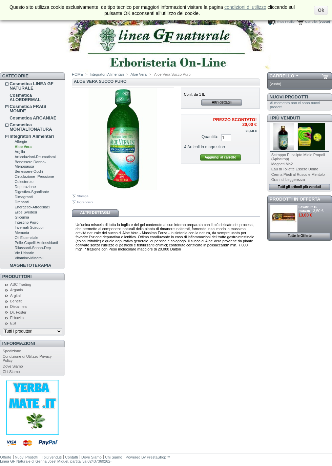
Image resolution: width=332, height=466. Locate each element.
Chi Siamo (11, 372)
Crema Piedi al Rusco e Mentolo (298, 174)
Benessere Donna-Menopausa (30, 164)
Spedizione (12, 351)
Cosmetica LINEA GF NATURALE (31, 86)
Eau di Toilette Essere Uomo (294, 169)
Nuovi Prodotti (289, 96)
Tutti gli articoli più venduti (299, 187)
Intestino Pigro (26, 222)
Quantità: (210, 136)
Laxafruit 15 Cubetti (307, 209)
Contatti (71, 457)
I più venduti (285, 117)
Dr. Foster (18, 312)
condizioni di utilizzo (245, 7)
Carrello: (311, 21)
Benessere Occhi (29, 171)
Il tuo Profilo (285, 21)
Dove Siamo (13, 366)
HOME (77, 74)
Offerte (5, 457)
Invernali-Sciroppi (29, 227)
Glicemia (22, 217)
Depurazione (25, 187)
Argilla (20, 152)
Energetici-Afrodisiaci (32, 207)
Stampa (82, 196)
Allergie (21, 141)
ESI (13, 323)
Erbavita (17, 318)
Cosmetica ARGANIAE (32, 117)
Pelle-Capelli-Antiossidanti (36, 243)
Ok (321, 10)
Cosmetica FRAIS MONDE (27, 108)
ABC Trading (20, 284)
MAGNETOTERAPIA (30, 265)
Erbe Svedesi (26, 212)
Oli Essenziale (26, 238)
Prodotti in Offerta (295, 199)
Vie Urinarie (24, 253)
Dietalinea (18, 306)
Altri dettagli (221, 102)
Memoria (22, 232)
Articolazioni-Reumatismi (35, 157)
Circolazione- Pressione (34, 176)
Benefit (16, 301)
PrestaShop (156, 457)
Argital (15, 296)
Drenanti (22, 202)
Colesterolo (24, 182)
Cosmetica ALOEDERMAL (25, 97)
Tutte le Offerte (299, 236)
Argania (16, 290)
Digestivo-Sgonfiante (32, 192)
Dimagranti (24, 197)
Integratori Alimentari (31, 136)
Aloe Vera (23, 147)
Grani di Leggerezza (288, 180)
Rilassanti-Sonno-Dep (33, 248)
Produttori (17, 276)
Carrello (282, 75)
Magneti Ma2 (282, 164)
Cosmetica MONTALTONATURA (30, 127)
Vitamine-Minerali (29, 258)
